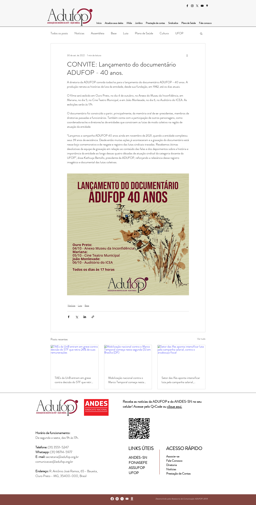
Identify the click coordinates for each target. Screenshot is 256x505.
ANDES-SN (138, 457)
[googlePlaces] (207, 5)
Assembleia (97, 33)
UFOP (179, 33)
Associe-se (172, 456)
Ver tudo (201, 338)
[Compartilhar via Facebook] (68, 316)
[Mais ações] (187, 55)
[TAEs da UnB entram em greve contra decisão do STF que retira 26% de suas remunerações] (74, 358)
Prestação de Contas (178, 473)
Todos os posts (59, 33)
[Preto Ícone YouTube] (202, 5)
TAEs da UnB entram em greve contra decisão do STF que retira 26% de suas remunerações (74, 380)
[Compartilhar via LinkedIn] (84, 316)
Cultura (164, 33)
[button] (201, 33)
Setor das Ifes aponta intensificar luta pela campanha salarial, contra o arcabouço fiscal (181, 380)
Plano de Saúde (144, 33)
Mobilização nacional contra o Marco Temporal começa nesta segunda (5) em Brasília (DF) (126, 380)
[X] (197, 5)
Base (113, 33)
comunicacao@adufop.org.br (54, 461)
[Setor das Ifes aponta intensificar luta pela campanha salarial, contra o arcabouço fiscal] (181, 358)
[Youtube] (127, 498)
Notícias (79, 33)
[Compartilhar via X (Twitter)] (76, 316)
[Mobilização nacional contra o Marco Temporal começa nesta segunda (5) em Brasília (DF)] (128, 358)
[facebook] (187, 5)
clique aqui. (174, 406)
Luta (125, 33)
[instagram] (192, 5)
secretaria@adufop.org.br (62, 456)
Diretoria (171, 465)
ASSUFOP (137, 467)
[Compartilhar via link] (92, 316)
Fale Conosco (174, 461)
